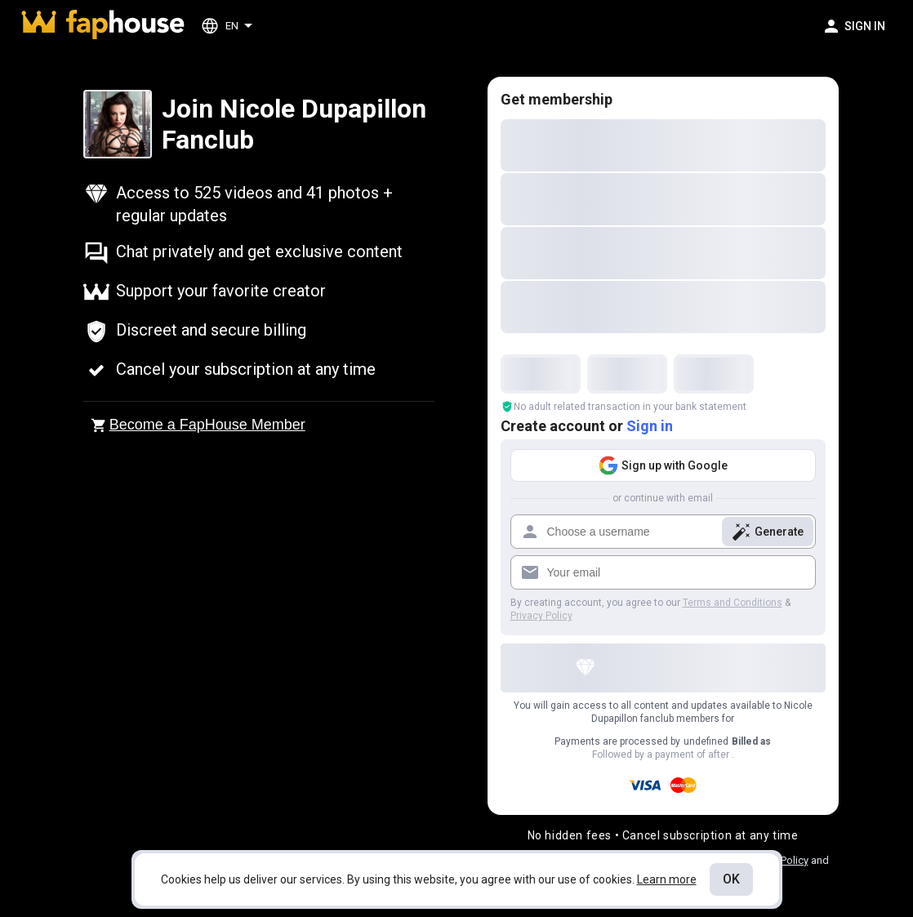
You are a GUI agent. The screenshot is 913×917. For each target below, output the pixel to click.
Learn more (667, 879)
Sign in (649, 425)
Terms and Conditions (732, 602)
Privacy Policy (541, 615)
